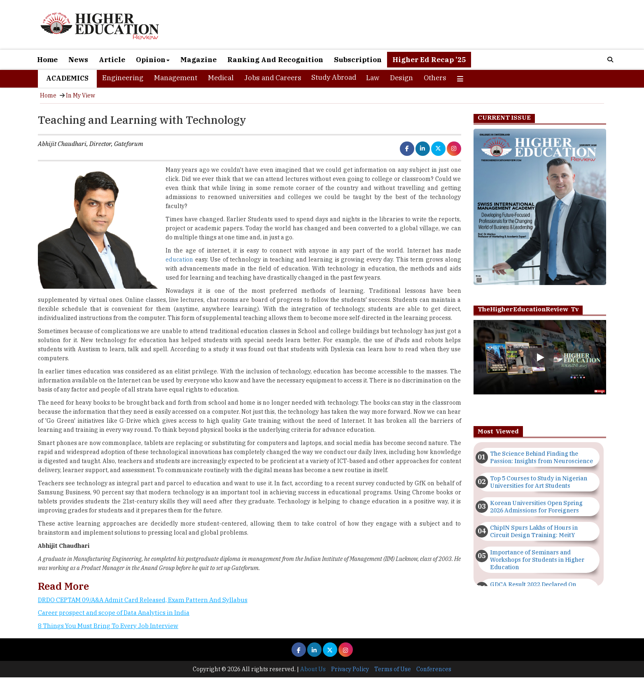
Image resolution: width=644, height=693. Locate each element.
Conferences (433, 669)
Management (175, 77)
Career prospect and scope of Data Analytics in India (113, 613)
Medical (220, 77)
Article (112, 59)
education (179, 259)
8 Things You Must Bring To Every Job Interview (108, 626)
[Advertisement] (249, 662)
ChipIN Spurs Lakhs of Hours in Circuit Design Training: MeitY (534, 531)
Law (372, 77)
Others (435, 77)
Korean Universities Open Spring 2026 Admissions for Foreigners (536, 506)
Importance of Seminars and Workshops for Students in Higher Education (537, 560)
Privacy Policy (350, 669)
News (78, 59)
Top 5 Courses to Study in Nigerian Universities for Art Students (538, 482)
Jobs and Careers (272, 77)
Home (47, 59)
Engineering (122, 77)
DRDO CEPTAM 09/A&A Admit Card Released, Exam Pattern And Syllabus (142, 600)
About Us (313, 669)
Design (401, 77)
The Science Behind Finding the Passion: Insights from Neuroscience (541, 457)
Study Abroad (333, 77)
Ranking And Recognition (275, 59)
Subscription (358, 59)
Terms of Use (392, 669)
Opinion (153, 59)
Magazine (198, 59)
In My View (80, 95)
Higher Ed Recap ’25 (429, 59)
